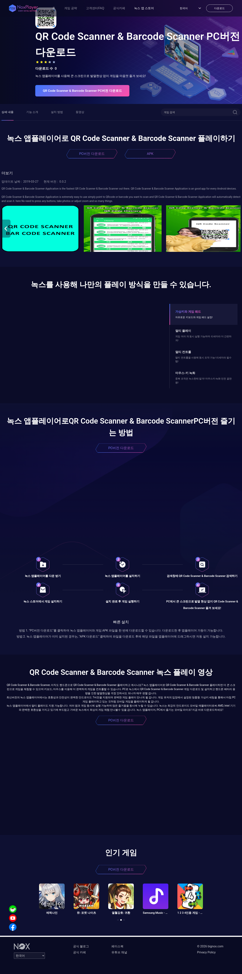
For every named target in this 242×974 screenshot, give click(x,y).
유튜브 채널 (119, 952)
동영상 (80, 112)
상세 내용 (8, 112)
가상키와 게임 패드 (188, 311)
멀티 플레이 (183, 331)
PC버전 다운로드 (92, 154)
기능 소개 (32, 112)
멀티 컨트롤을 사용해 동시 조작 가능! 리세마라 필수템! (203, 359)
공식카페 (119, 8)
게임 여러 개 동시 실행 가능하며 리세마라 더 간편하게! (203, 338)
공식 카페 (79, 952)
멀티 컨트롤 (183, 352)
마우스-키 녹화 (185, 373)
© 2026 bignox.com (210, 946)
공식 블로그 (81, 946)
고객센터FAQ (95, 8)
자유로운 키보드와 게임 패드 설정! (194, 317)
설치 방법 (57, 112)
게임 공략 (70, 8)
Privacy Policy (206, 952)
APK (150, 154)
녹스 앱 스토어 (144, 8)
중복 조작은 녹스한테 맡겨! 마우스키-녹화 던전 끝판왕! (203, 380)
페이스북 (117, 946)
